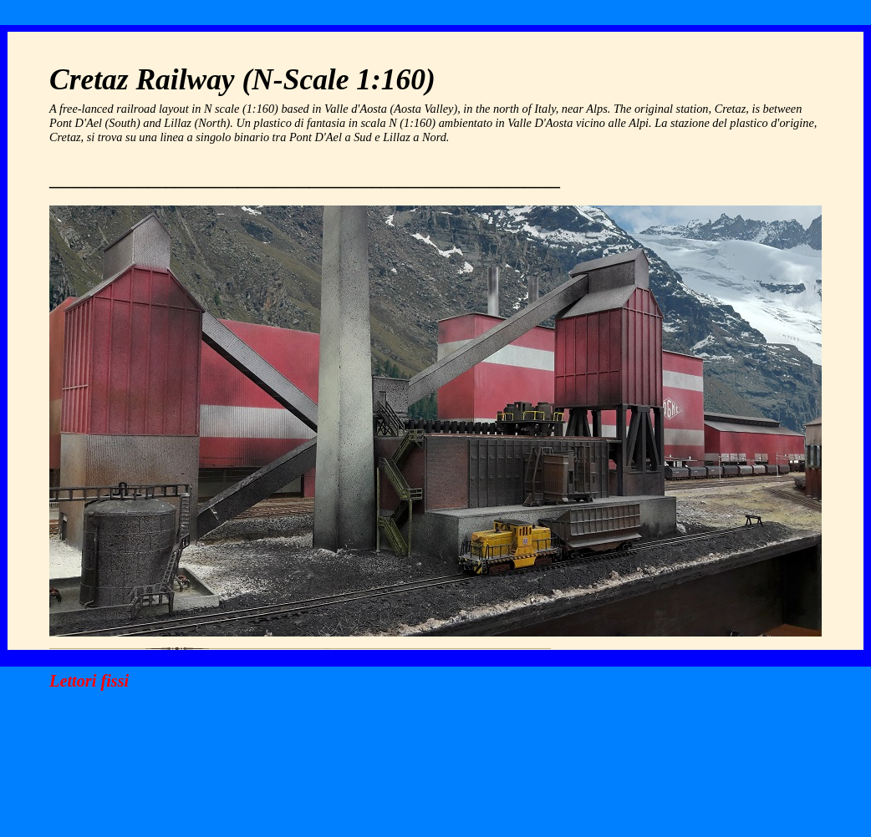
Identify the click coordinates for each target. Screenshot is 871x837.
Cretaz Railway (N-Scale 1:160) (242, 79)
